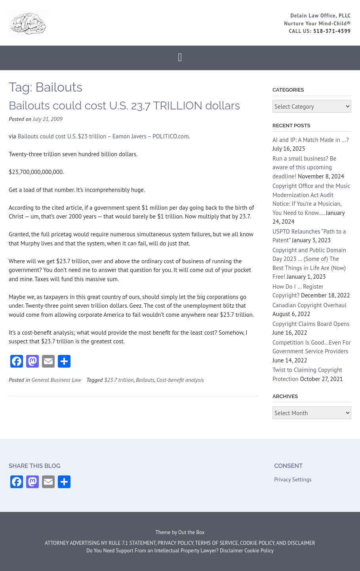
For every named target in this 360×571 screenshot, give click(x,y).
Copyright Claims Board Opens (310, 324)
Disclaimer (231, 550)
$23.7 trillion (118, 379)
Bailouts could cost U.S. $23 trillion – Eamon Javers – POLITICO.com (103, 136)
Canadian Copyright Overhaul (309, 305)
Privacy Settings (292, 479)
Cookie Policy (259, 550)
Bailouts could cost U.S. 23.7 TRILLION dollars (124, 105)
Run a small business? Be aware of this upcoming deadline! (304, 167)
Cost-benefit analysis (180, 379)
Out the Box (191, 532)
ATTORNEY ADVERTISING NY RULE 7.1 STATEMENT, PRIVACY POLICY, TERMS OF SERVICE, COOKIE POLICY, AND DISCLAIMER (180, 543)
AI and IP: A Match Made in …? (310, 140)
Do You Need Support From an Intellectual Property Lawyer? (152, 550)
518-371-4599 (332, 31)
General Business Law (56, 379)
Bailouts (145, 379)
